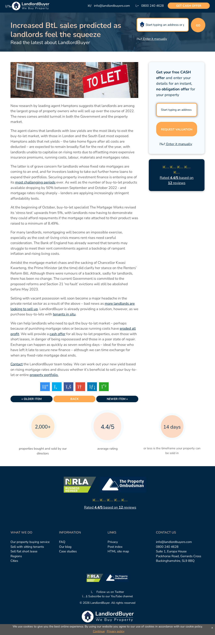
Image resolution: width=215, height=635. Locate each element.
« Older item (31, 399)
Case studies (68, 551)
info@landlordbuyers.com (174, 542)
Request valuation (176, 129)
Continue (99, 631)
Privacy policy (115, 631)
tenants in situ (64, 314)
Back (74, 399)
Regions (16, 556)
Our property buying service (30, 542)
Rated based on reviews (110, 507)
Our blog (65, 547)
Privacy (113, 542)
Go (198, 25)
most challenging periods (35, 182)
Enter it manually (152, 39)
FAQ (62, 542)
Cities (14, 561)
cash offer (188, 6)
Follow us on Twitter (107, 592)
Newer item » (117, 399)
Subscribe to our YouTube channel (107, 596)
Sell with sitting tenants (27, 547)
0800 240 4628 (167, 547)
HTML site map (118, 551)
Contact (17, 364)
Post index (115, 547)
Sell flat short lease (24, 551)
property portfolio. (44, 374)
